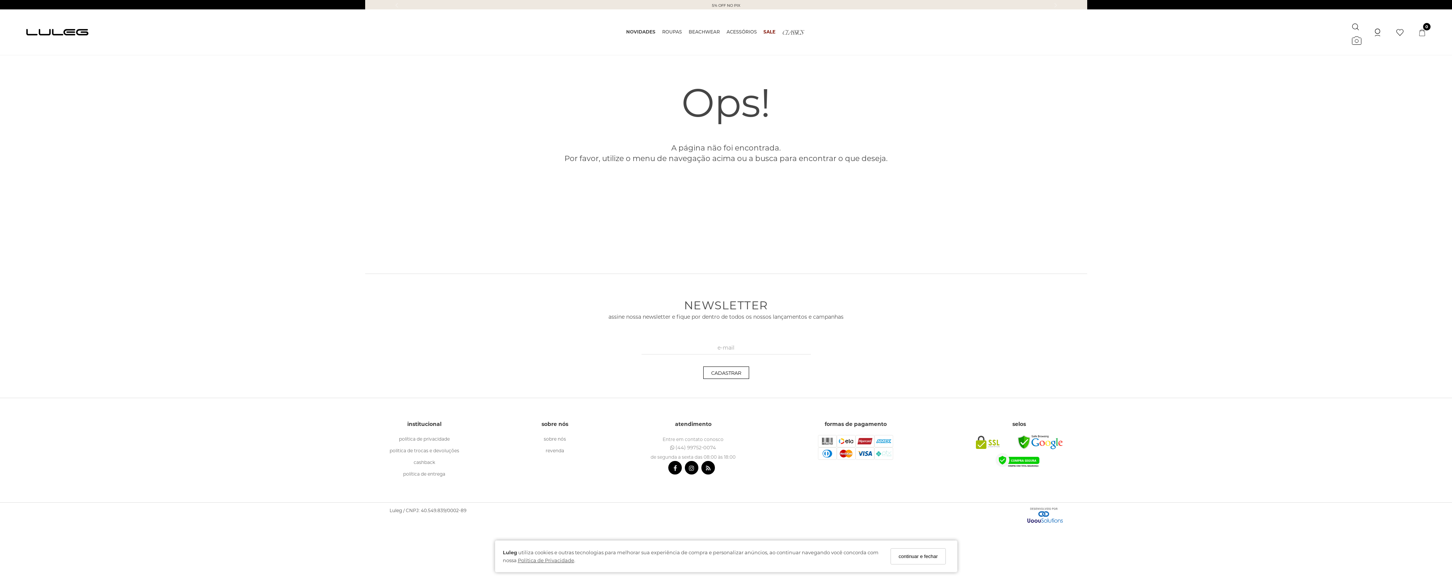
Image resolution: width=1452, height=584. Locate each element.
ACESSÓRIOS (742, 31)
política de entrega (424, 474)
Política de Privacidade (546, 560)
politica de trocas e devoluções (424, 450)
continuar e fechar (918, 556)
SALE (769, 31)
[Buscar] (1355, 25)
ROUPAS (672, 31)
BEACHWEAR (704, 31)
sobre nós (555, 439)
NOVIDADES (640, 31)
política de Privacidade (424, 439)
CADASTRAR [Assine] (726, 373)
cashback (424, 462)
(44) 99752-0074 (693, 447)
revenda (555, 450)
